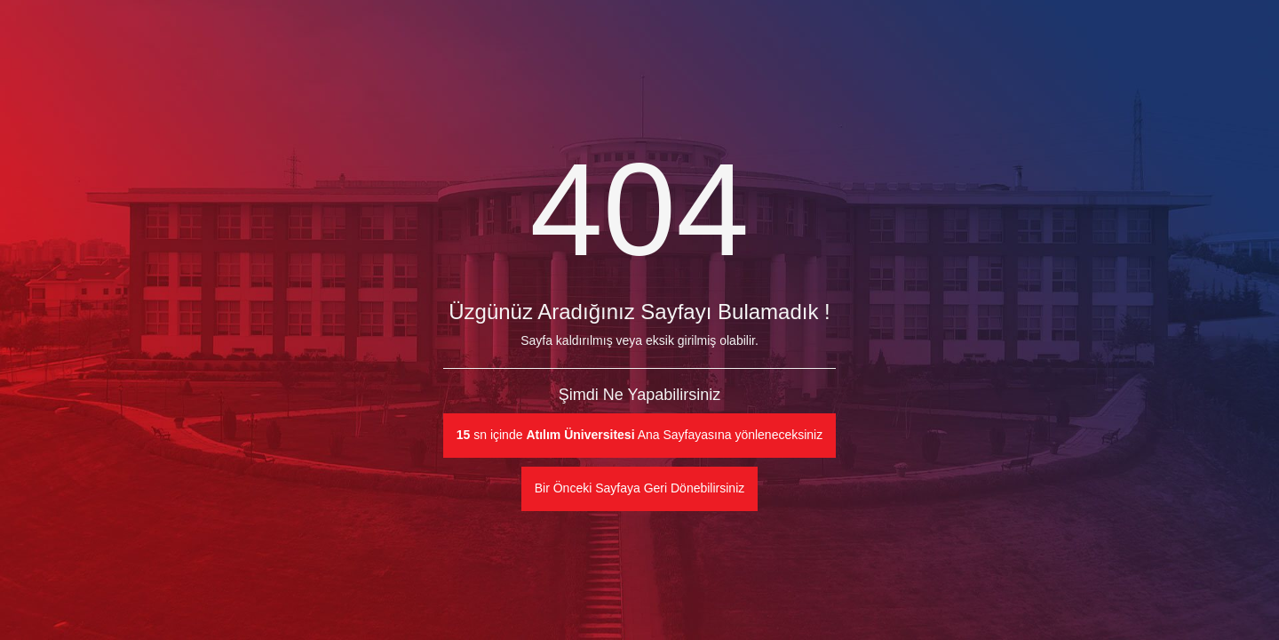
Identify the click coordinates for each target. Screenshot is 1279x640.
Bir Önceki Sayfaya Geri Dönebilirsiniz (640, 488)
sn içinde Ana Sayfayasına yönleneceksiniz (639, 435)
